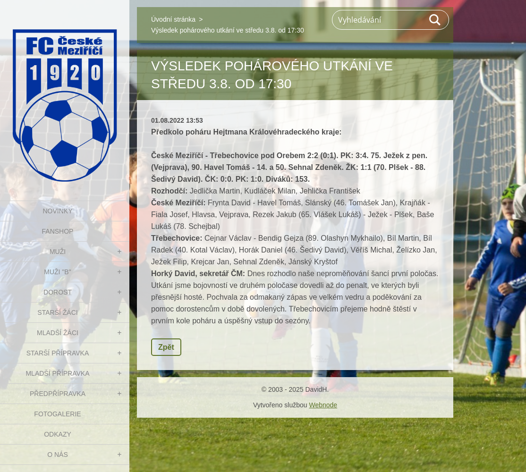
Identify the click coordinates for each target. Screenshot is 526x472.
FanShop (58, 231)
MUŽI (58, 251)
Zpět (166, 347)
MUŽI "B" (57, 272)
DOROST (57, 292)
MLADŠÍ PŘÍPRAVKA (57, 373)
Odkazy (57, 434)
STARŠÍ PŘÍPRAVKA (57, 353)
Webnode (323, 405)
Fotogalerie (57, 414)
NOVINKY (57, 211)
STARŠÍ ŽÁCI (57, 312)
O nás (57, 454)
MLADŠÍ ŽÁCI (57, 333)
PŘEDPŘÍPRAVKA (57, 393)
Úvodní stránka (173, 19)
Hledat (435, 20)
